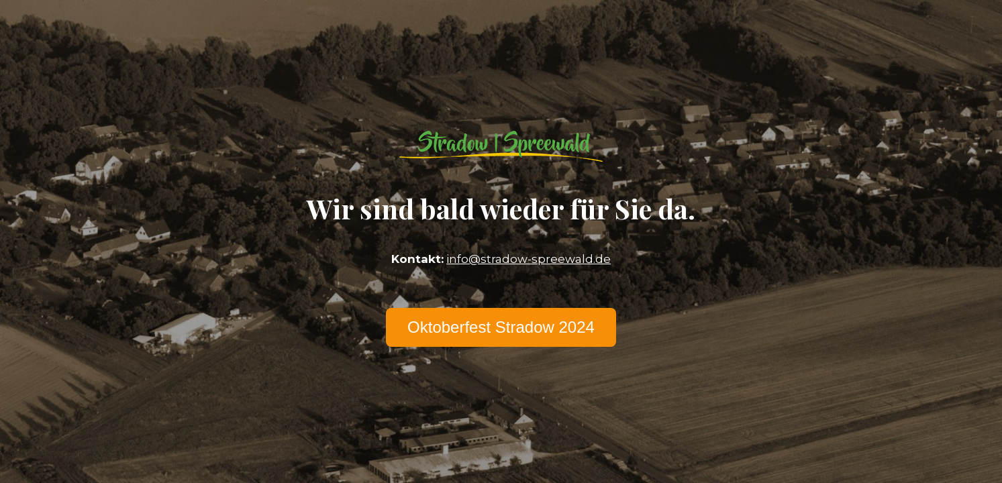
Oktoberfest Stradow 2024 (501, 327)
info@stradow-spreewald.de (528, 259)
